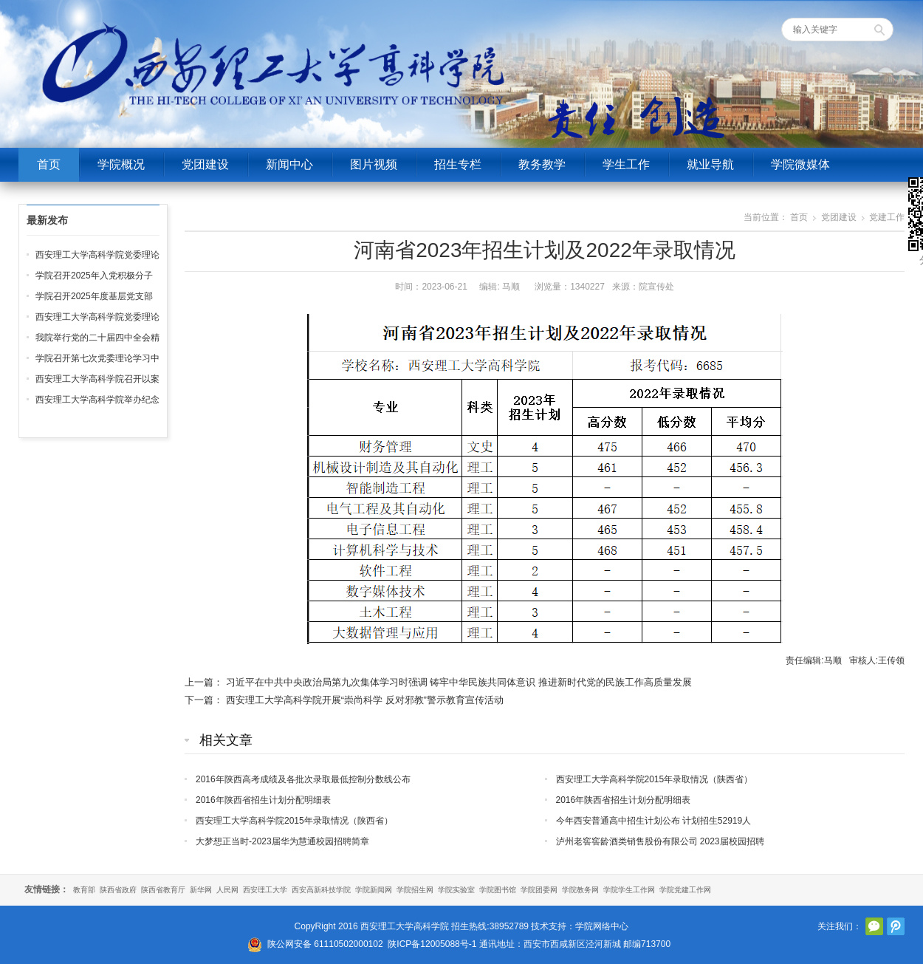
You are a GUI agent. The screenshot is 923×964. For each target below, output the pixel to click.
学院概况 (121, 164)
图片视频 (373, 164)
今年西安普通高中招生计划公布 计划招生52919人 (654, 821)
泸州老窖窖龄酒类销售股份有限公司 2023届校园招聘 (660, 841)
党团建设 (205, 164)
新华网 (201, 890)
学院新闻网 (373, 890)
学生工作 (626, 164)
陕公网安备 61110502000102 (325, 944)
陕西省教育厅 (163, 890)
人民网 (227, 890)
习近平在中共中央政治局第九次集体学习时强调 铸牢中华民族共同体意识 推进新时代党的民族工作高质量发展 (459, 682)
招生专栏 (457, 164)
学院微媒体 (800, 164)
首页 (49, 164)
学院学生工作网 (629, 890)
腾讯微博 (896, 926)
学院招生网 (415, 890)
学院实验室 (456, 890)
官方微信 (874, 926)
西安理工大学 (265, 890)
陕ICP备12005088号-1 (432, 944)
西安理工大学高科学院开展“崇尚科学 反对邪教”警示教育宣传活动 (365, 699)
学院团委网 (539, 890)
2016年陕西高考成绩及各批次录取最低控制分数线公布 (303, 779)
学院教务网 (580, 890)
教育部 (84, 890)
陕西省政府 (118, 890)
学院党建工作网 (685, 890)
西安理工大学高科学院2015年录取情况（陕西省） (654, 779)
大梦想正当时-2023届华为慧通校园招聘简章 (282, 841)
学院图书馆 (497, 890)
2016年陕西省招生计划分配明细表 (263, 800)
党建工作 (887, 217)
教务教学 (542, 164)
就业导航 (710, 164)
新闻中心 (289, 164)
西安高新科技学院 (321, 890)
